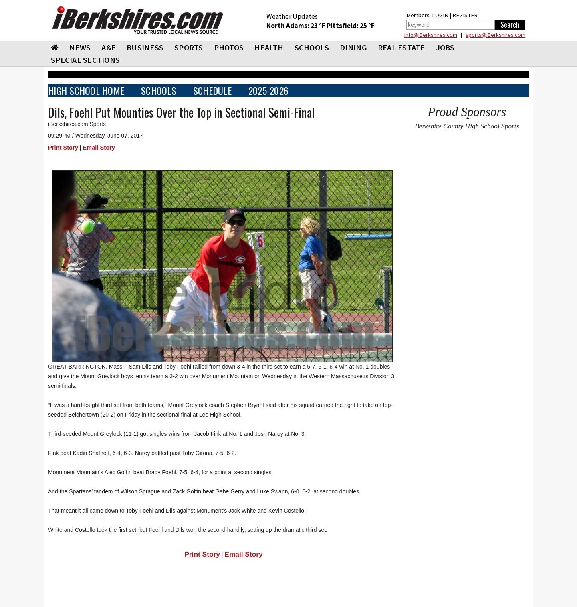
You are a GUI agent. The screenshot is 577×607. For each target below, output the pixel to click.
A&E (108, 47)
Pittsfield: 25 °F (351, 25)
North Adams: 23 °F (296, 25)
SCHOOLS (312, 47)
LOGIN (440, 15)
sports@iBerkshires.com (495, 34)
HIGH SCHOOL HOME (86, 90)
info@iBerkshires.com (430, 34)
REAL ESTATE (401, 47)
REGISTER (465, 15)
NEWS (80, 47)
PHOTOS (229, 47)
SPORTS (188, 47)
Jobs (445, 47)
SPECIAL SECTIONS (85, 60)
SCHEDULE (212, 90)
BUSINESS (145, 47)
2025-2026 (268, 90)
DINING (353, 47)
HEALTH (269, 47)
